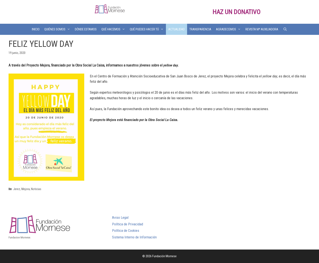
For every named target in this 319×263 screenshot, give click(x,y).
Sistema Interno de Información (134, 237)
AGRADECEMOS (229, 29)
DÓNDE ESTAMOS (86, 29)
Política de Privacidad (127, 224)
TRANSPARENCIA (200, 29)
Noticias (36, 189)
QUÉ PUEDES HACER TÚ (148, 29)
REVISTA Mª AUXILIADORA (261, 29)
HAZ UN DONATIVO (236, 12)
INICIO (36, 29)
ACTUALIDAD (176, 29)
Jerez (16, 189)
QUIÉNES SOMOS (58, 29)
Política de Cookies (125, 230)
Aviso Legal (120, 217)
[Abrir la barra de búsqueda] (285, 29)
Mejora (25, 189)
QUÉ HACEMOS (114, 29)
